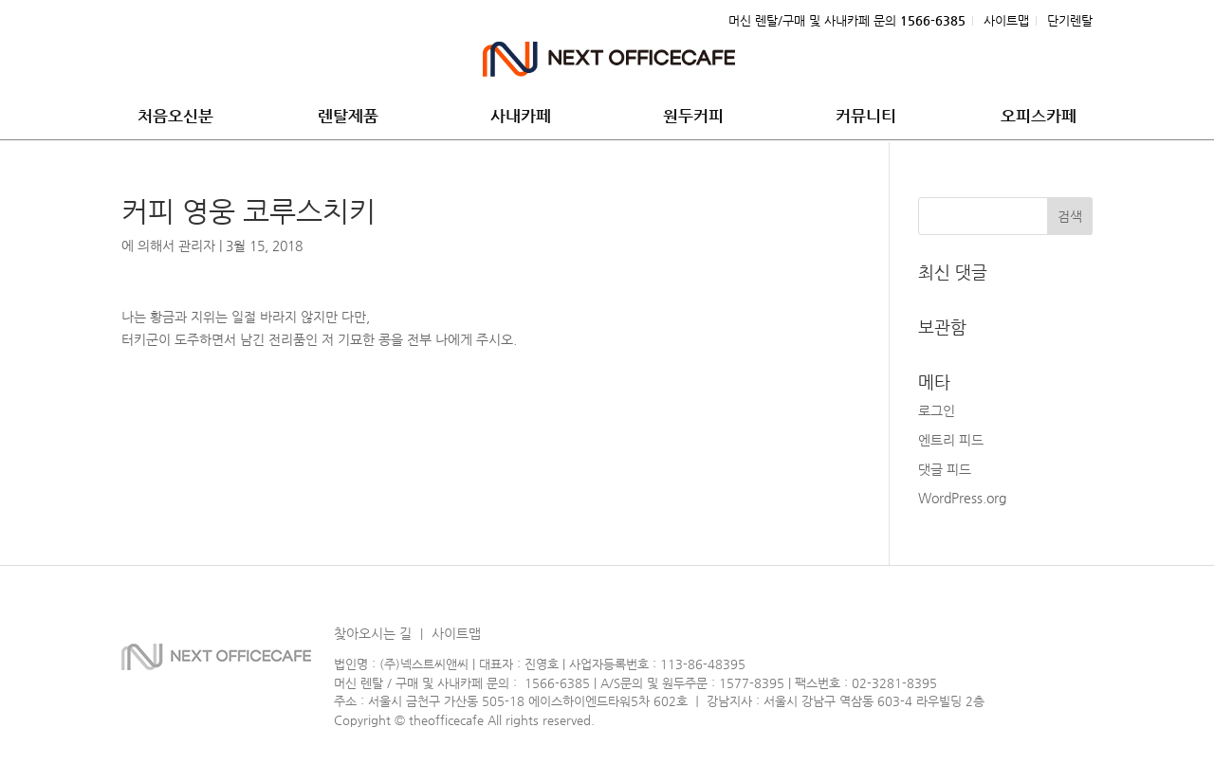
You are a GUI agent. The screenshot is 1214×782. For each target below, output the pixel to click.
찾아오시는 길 (373, 633)
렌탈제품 (348, 117)
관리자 (196, 245)
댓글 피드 (944, 469)
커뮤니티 (866, 117)
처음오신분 (175, 117)
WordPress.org (962, 497)
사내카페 (520, 117)
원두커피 (693, 117)
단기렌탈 (1070, 20)
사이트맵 (1006, 20)
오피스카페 (1038, 117)
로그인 (936, 410)
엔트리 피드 (951, 439)
